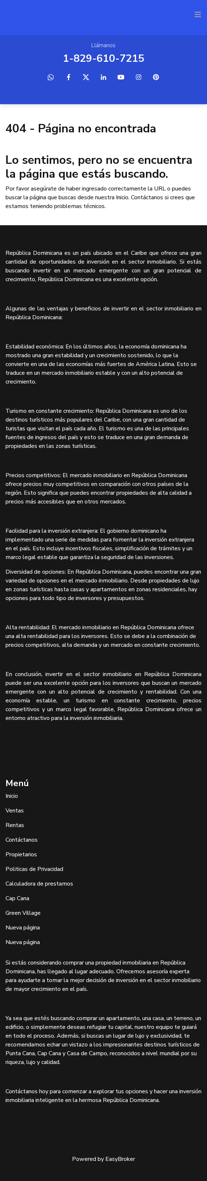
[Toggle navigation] (198, 14)
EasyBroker (120, 1159)
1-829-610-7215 (103, 58)
